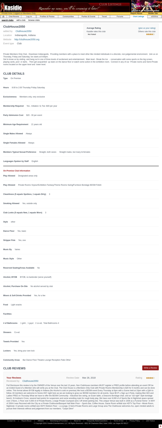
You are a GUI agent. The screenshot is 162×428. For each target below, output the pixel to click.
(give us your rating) (147, 28)
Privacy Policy (135, 421)
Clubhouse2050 (24, 31)
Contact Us (11, 421)
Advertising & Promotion (59, 421)
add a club (20, 20)
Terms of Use (118, 421)
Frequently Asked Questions (97, 421)
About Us (77, 421)
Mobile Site (153, 13)
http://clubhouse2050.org (26, 39)
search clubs (7, 20)
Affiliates (41, 421)
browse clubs (34, 20)
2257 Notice (150, 421)
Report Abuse (136, 13)
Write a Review (150, 368)
